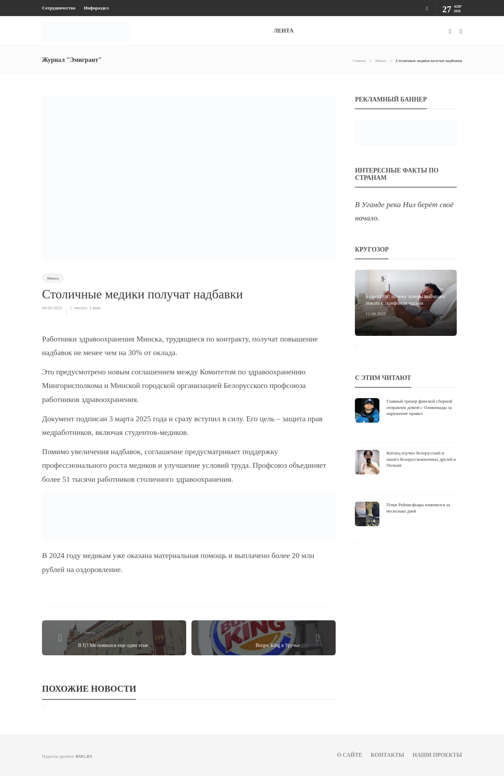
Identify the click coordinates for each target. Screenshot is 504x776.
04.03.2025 (52, 307)
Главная (359, 60)
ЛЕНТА (283, 31)
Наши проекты (437, 755)
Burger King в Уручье (277, 645)
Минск (380, 60)
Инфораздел (96, 7)
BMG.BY (84, 756)
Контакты (387, 755)
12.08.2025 (375, 313)
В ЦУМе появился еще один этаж (113, 645)
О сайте (350, 755)
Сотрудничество (58, 7)
